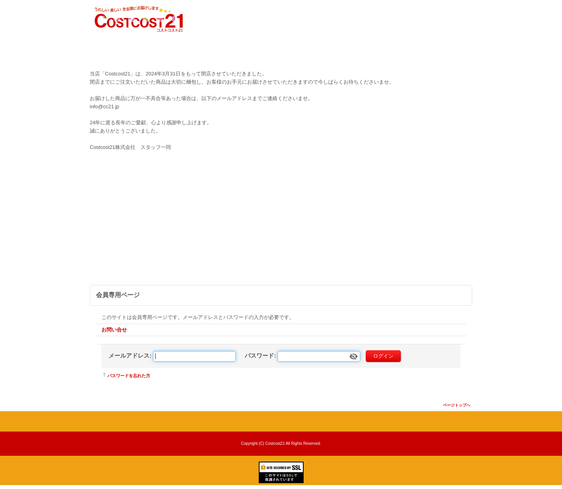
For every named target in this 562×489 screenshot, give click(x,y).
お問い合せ (114, 330)
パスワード (259, 355)
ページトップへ (456, 405)
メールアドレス (128, 355)
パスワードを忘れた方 (128, 375)
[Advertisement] (281, 226)
